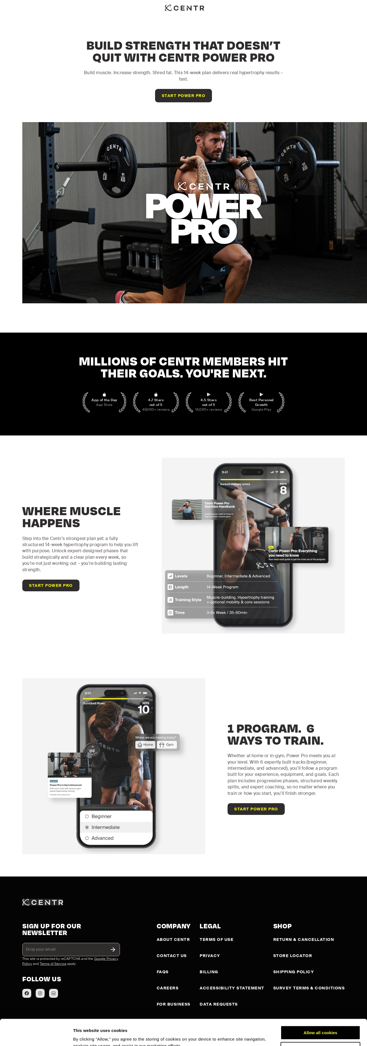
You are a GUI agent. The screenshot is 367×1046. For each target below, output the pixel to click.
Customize (321, 1022)
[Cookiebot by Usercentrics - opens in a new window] (36, 1035)
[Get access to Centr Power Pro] (183, 95)
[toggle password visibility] (113, 949)
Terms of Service (53, 964)
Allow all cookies (320, 1006)
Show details (86, 1035)
